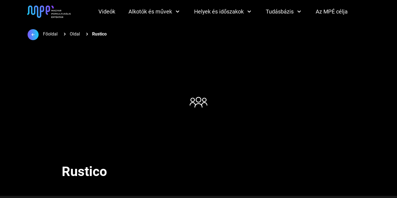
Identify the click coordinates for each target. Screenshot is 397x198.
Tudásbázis (284, 11)
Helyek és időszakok (223, 11)
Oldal (75, 34)
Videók (106, 11)
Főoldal (50, 34)
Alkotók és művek (154, 11)
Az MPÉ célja (332, 11)
